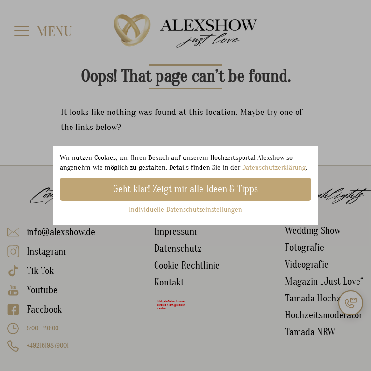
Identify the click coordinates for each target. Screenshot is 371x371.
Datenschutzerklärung (274, 167)
